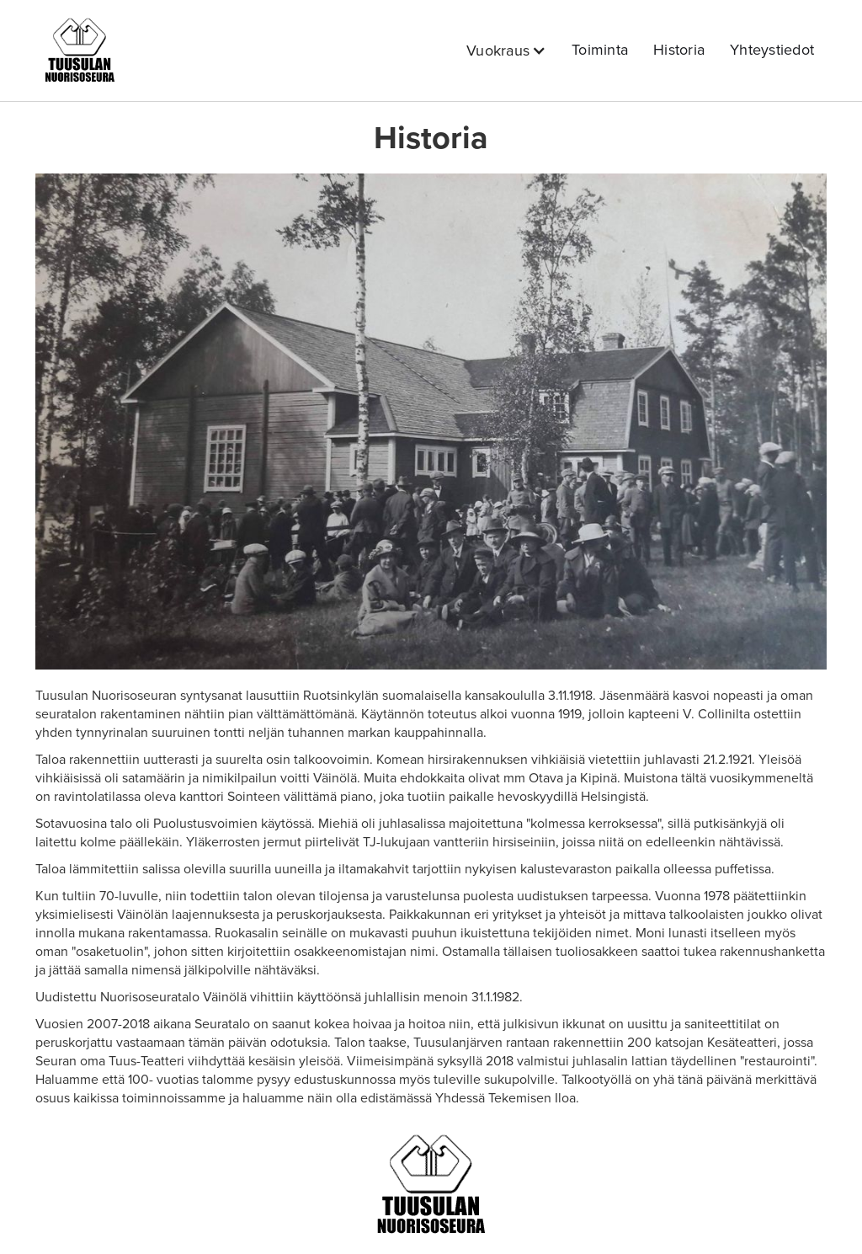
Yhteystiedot (772, 50)
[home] (80, 50)
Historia (679, 50)
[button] (506, 50)
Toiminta (600, 50)
